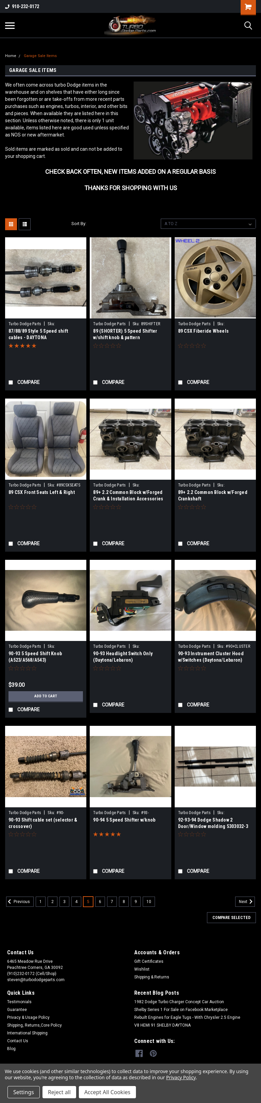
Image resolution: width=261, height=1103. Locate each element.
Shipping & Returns (151, 977)
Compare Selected (231, 917)
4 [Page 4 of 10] (76, 901)
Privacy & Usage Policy (28, 1017)
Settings (23, 1092)
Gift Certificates (148, 961)
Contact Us (17, 1040)
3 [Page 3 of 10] (64, 901)
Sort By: (78, 223)
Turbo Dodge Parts (24, 323)
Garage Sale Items (40, 56)
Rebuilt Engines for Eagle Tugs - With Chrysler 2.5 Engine (187, 1017)
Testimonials (19, 1001)
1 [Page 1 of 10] (40, 901)
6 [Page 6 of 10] (100, 901)
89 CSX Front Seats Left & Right (41, 492)
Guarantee (17, 1009)
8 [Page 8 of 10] (124, 901)
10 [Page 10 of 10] (148, 901)
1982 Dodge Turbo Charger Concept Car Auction (179, 1001)
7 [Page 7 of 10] (112, 901)
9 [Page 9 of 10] (136, 901)
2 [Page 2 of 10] (52, 901)
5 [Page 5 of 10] (88, 901)
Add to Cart (45, 696)
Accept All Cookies (107, 1092)
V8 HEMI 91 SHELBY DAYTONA (162, 1025)
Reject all (59, 1092)
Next (247, 901)
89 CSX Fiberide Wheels (203, 331)
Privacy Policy (181, 1077)
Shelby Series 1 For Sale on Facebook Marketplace (181, 1009)
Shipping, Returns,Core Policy (34, 1025)
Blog (11, 1048)
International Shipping (27, 1033)
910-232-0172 (22, 6)
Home (10, 56)
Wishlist (142, 969)
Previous (18, 901)
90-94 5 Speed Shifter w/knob (124, 820)
